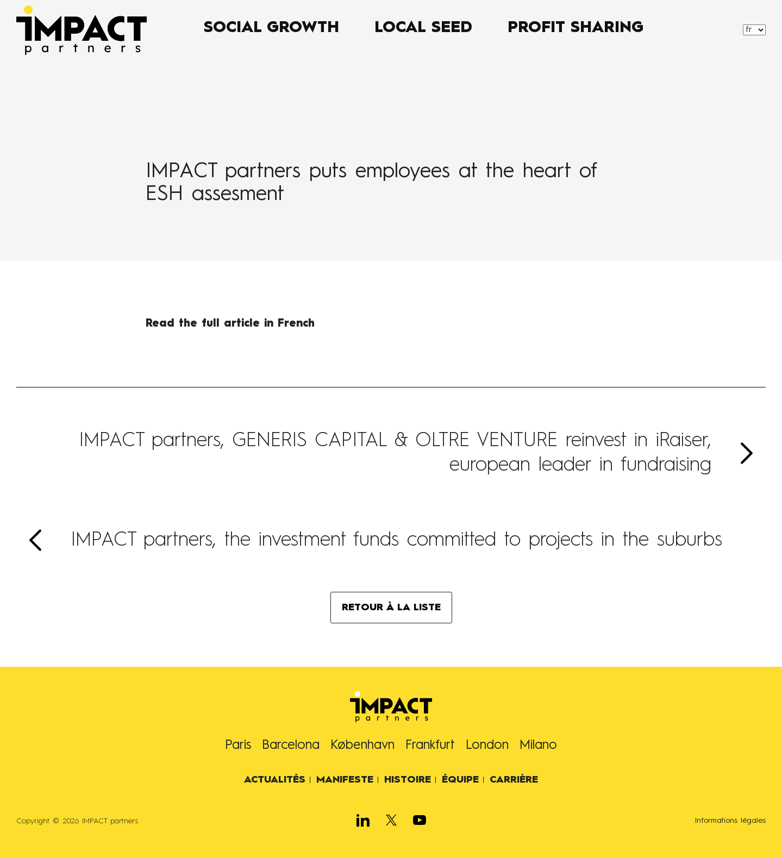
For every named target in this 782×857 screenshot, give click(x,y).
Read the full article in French (230, 323)
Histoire (407, 780)
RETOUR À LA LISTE (391, 607)
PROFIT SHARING (575, 28)
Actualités (274, 780)
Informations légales (730, 820)
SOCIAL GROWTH (271, 28)
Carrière (514, 780)
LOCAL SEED (423, 28)
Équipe (460, 780)
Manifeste (344, 780)
